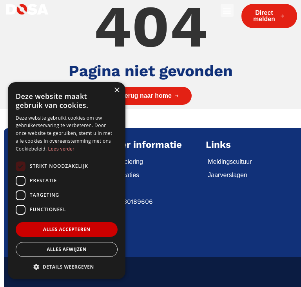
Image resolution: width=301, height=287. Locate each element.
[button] (227, 10)
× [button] (117, 90)
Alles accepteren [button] (67, 229)
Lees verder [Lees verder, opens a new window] (61, 149)
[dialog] (66, 180)
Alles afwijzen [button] (67, 249)
